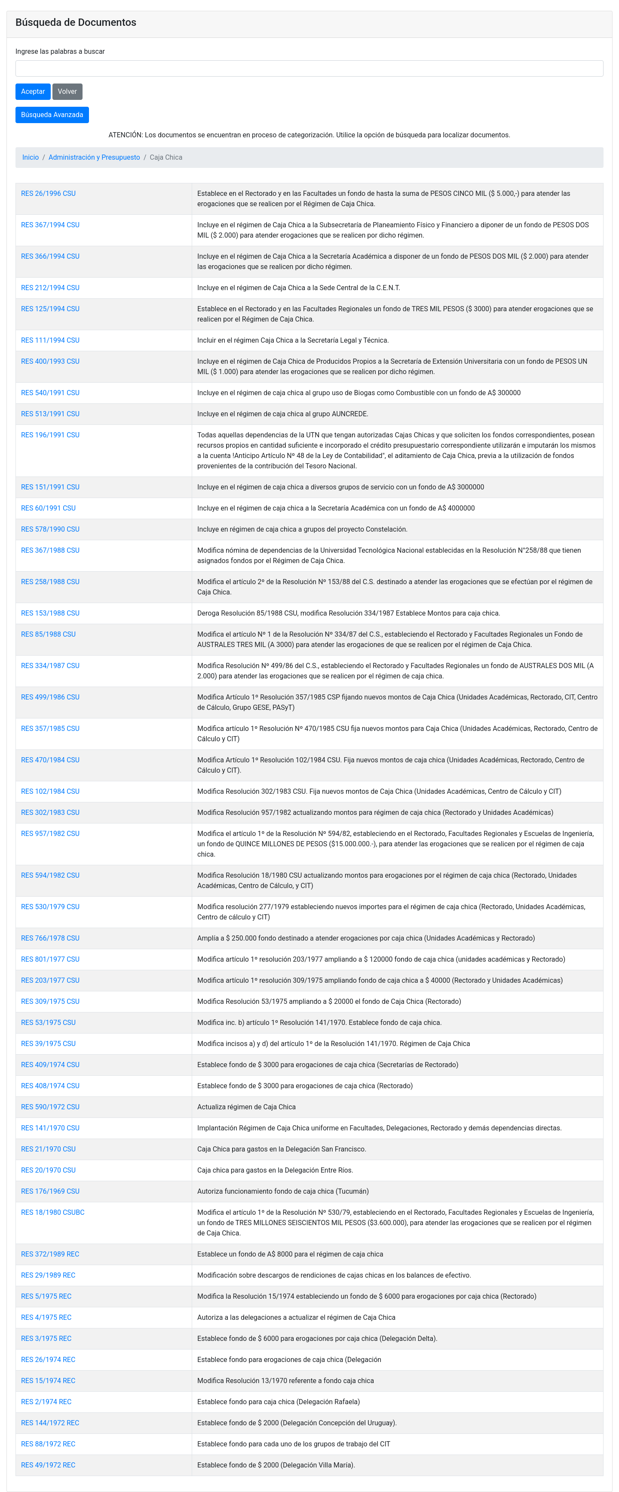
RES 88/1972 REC (48, 1444)
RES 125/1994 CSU (50, 309)
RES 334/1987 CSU (50, 666)
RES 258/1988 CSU (50, 582)
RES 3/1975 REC (46, 1338)
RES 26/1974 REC (48, 1360)
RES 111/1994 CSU (50, 340)
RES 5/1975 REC (46, 1296)
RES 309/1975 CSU (50, 1001)
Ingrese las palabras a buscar (60, 51)
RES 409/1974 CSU (50, 1065)
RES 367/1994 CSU (50, 225)
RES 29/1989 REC (48, 1275)
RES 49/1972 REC (48, 1465)
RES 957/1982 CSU (50, 834)
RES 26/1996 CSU (48, 193)
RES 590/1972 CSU (50, 1107)
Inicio (30, 157)
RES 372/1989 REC (50, 1254)
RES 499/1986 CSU (50, 697)
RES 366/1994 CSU (50, 256)
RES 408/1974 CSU (50, 1086)
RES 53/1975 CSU (48, 1022)
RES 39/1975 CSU (48, 1044)
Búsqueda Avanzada (52, 115)
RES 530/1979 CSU (50, 907)
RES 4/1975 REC (46, 1317)
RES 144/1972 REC (50, 1423)
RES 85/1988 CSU (48, 634)
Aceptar (33, 91)
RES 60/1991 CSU (48, 508)
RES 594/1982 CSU (50, 875)
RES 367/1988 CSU (50, 550)
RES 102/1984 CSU (50, 791)
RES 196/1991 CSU (50, 435)
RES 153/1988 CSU (50, 613)
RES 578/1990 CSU (50, 529)
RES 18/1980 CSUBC (53, 1212)
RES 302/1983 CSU (50, 812)
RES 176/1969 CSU (50, 1191)
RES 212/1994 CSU (50, 288)
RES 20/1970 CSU (48, 1170)
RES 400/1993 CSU (50, 361)
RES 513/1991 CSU (50, 414)
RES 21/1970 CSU (48, 1149)
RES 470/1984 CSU (50, 760)
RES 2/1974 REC (46, 1402)
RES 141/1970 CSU (50, 1128)
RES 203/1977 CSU (50, 980)
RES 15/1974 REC (48, 1381)
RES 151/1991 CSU (50, 487)
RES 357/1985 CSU (50, 728)
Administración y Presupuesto (94, 157)
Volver (67, 91)
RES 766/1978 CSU (50, 938)
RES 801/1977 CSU (50, 959)
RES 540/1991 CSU (50, 393)
